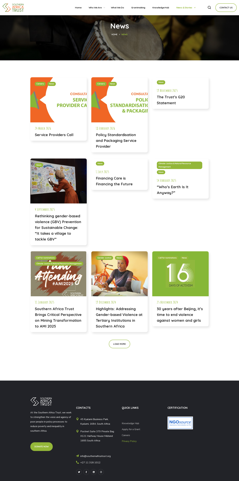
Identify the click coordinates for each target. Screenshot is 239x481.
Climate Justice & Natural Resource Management (175, 165)
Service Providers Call (54, 134)
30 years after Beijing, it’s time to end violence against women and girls (180, 314)
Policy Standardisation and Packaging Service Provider (116, 140)
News (51, 84)
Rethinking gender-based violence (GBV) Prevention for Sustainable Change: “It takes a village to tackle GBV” (58, 228)
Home (115, 34)
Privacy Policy (129, 441)
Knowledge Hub (130, 423)
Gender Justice (104, 258)
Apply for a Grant (131, 429)
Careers (40, 84)
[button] (209, 7)
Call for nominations (45, 258)
